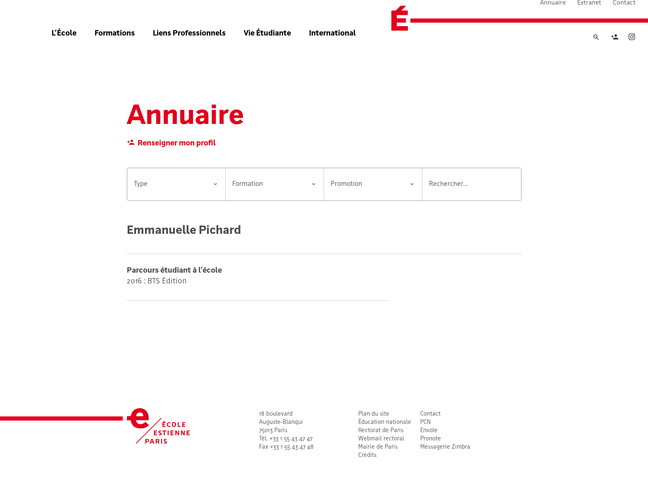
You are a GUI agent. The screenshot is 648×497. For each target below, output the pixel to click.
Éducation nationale (384, 422)
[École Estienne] (399, 30)
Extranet (589, 16)
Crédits (367, 455)
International (332, 33)
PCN (425, 422)
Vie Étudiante (267, 33)
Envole (429, 430)
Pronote (430, 439)
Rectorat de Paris (380, 430)
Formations (115, 33)
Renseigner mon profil (171, 143)
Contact (624, 16)
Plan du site (373, 414)
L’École (64, 33)
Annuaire (553, 16)
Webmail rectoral (381, 439)
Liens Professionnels (189, 33)
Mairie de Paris (378, 447)
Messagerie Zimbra (445, 447)
